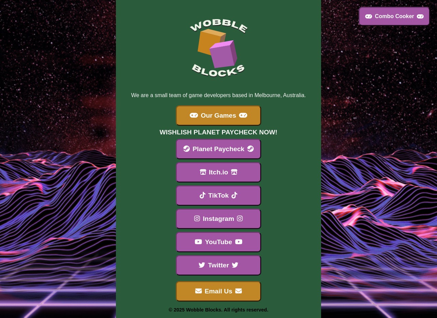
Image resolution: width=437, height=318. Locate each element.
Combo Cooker (394, 16)
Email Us (218, 291)
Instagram (218, 218)
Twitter (218, 265)
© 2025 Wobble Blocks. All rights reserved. (218, 310)
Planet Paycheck (218, 149)
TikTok (218, 195)
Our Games (218, 115)
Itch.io (219, 172)
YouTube (218, 242)
